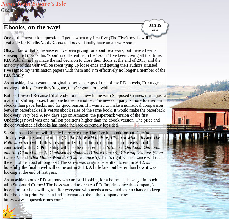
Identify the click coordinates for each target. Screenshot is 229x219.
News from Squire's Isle (33, 3)
